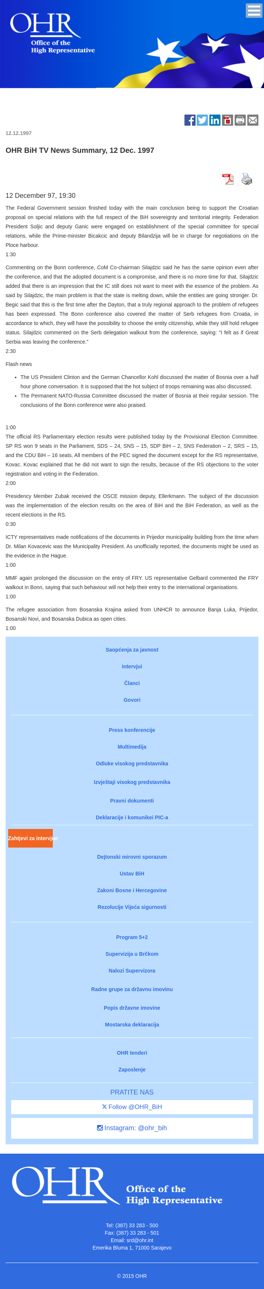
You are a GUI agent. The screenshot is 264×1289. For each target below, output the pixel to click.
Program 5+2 (132, 937)
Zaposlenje (131, 1070)
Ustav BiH (132, 874)
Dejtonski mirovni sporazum (132, 857)
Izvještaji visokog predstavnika (132, 782)
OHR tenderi (132, 1053)
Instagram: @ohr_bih (132, 1128)
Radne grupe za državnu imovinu (132, 989)
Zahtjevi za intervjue (30, 838)
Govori (131, 700)
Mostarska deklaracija (132, 1025)
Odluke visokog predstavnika (132, 763)
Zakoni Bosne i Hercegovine (132, 890)
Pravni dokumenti (132, 801)
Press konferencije (132, 730)
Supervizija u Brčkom (132, 954)
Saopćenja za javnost (132, 650)
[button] (254, 10)
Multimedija (131, 747)
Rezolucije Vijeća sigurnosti (132, 907)
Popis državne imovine (132, 1008)
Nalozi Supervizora (132, 971)
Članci (132, 683)
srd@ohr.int (139, 1240)
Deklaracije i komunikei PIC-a (132, 817)
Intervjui (132, 666)
